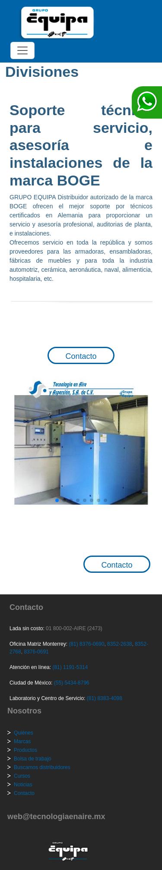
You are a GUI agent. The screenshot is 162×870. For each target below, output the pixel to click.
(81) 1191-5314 (70, 667)
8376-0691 (35, 652)
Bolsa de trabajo (32, 759)
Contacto (80, 356)
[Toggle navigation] (22, 50)
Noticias (23, 785)
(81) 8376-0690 (86, 644)
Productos (25, 750)
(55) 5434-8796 (71, 683)
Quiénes (23, 733)
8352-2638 (119, 644)
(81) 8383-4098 (104, 698)
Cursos (22, 776)
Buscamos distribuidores (42, 767)
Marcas (22, 741)
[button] (57, 500)
